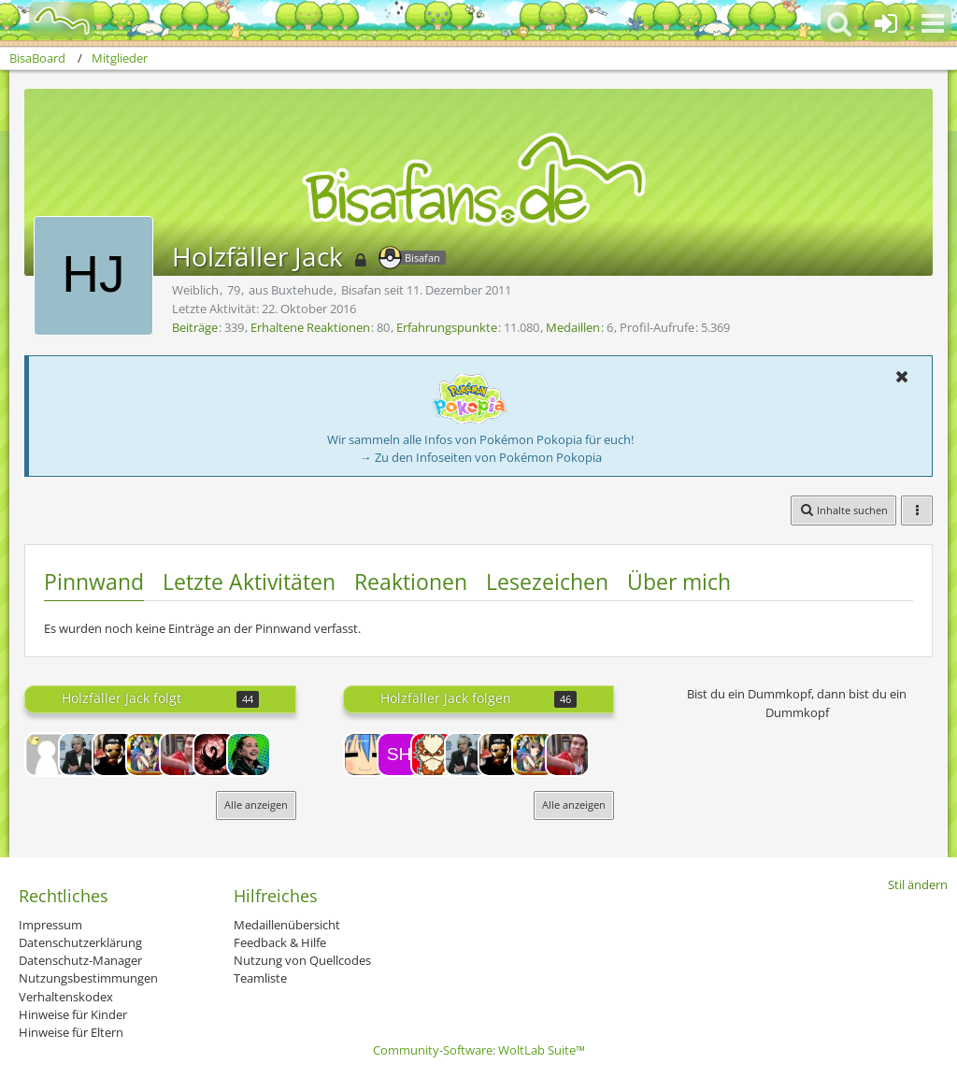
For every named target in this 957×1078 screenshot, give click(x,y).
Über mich (679, 581)
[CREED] (147, 754)
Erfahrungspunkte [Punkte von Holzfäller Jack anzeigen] (446, 327)
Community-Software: (479, 1050)
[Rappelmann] (80, 754)
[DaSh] (114, 754)
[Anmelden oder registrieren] (886, 23)
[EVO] (215, 754)
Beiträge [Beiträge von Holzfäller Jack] (195, 327)
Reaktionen (410, 581)
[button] (932, 23)
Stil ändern (918, 884)
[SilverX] (181, 754)
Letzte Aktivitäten (249, 581)
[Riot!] (365, 754)
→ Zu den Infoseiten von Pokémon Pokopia (481, 457)
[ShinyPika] (399, 754)
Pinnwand (94, 581)
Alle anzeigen (256, 805)
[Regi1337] (432, 754)
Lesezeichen (547, 581)
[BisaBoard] (50, 20)
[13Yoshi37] (46, 754)
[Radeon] (248, 754)
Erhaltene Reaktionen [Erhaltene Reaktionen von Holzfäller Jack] (310, 327)
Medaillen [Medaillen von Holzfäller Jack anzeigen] (573, 327)
